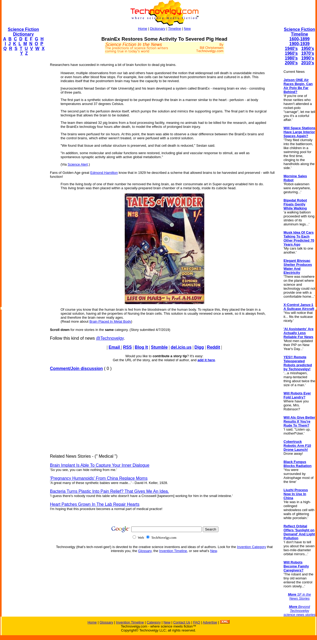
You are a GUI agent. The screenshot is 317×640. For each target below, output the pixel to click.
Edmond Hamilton (104, 173)
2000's (291, 63)
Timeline (174, 29)
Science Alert (78, 164)
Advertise (210, 622)
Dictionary (157, 29)
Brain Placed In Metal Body (110, 321)
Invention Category (251, 547)
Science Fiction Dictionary (23, 31)
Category (154, 622)
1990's (307, 58)
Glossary (144, 551)
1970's (307, 53)
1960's (291, 53)
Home (142, 29)
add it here (206, 360)
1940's (291, 48)
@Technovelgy (110, 338)
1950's (307, 48)
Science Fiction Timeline (299, 31)
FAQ (196, 622)
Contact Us (181, 622)
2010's (307, 63)
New (187, 29)
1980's (291, 58)
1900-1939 (299, 43)
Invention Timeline (173, 551)
